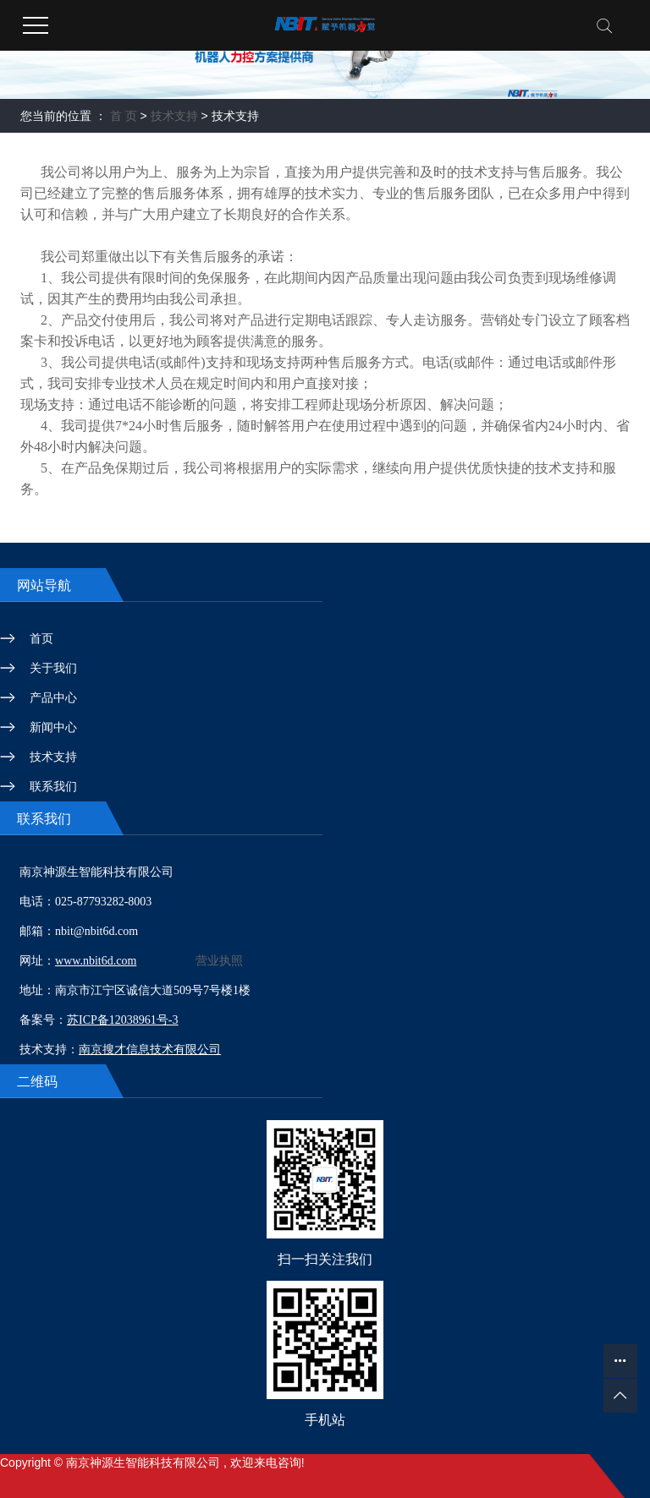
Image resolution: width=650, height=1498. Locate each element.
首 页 (123, 116)
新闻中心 (53, 727)
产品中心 (53, 697)
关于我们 (53, 668)
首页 (41, 638)
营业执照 (219, 960)
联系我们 (53, 786)
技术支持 (174, 116)
